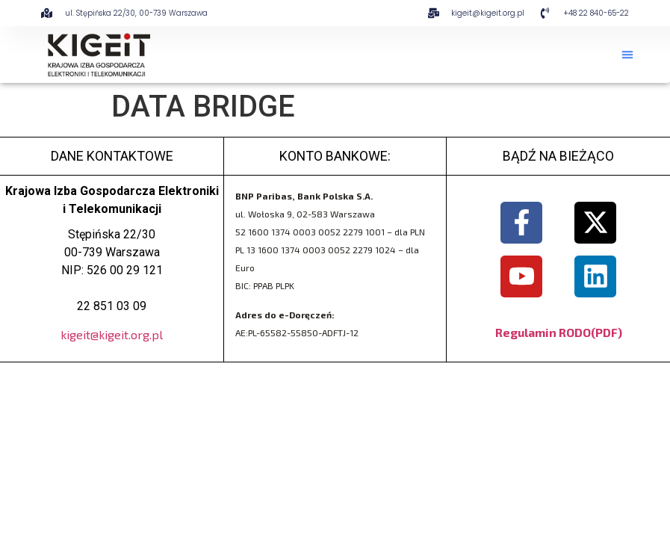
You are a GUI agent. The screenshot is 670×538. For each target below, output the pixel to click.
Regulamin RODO (543, 332)
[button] (627, 55)
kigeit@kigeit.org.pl (112, 334)
